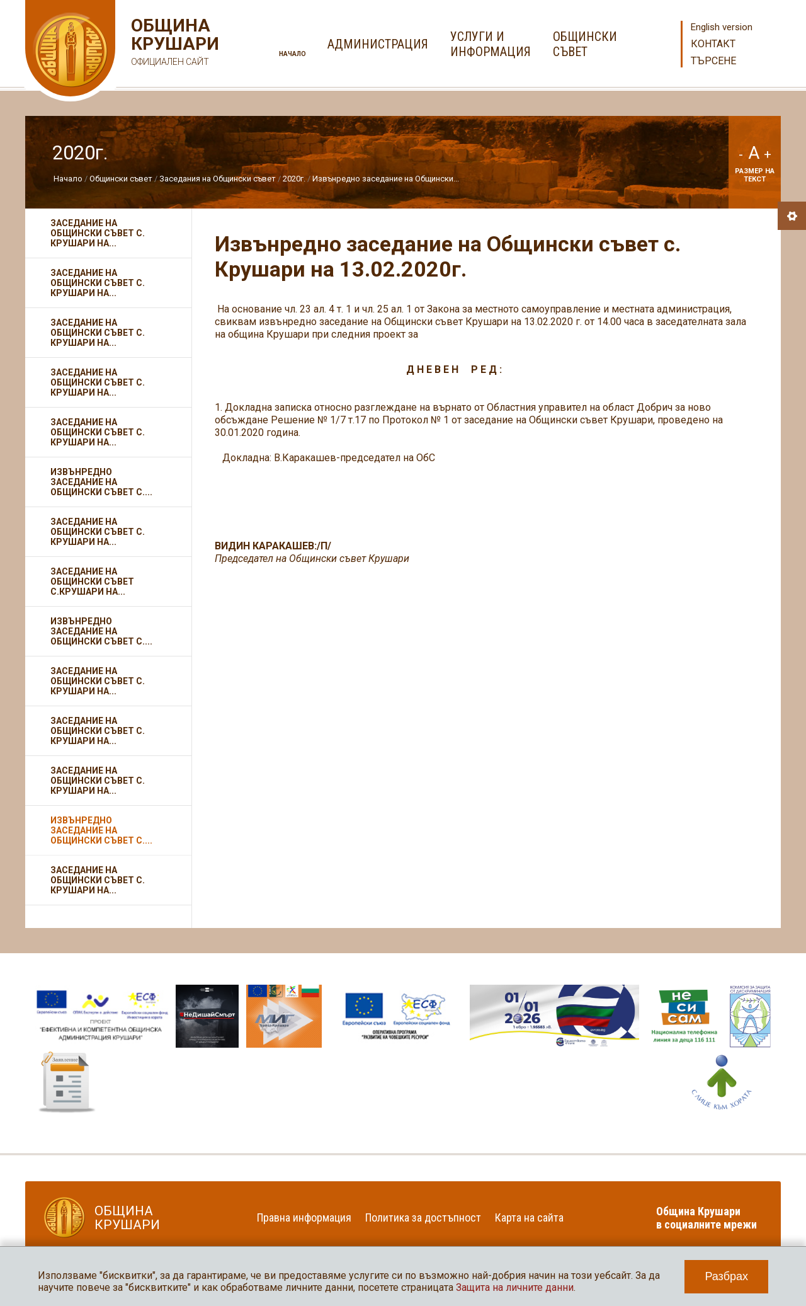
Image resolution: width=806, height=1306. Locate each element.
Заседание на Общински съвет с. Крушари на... (97, 233)
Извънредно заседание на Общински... (385, 178)
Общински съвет (120, 178)
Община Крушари (173, 43)
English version (721, 27)
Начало (292, 53)
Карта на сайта (529, 1217)
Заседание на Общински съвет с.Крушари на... (92, 581)
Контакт (713, 44)
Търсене (713, 61)
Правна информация (304, 1217)
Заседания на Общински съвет (217, 178)
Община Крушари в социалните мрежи (706, 1218)
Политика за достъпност (423, 1217)
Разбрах (726, 1276)
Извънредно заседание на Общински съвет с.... (101, 482)
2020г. (294, 178)
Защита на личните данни (515, 1287)
